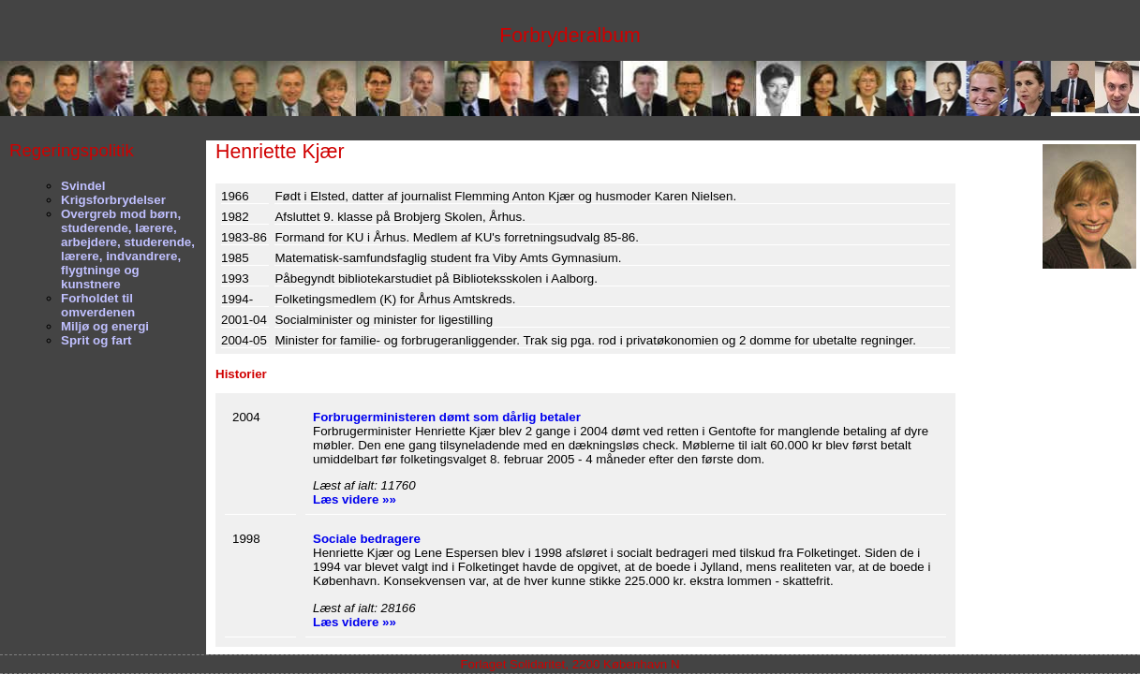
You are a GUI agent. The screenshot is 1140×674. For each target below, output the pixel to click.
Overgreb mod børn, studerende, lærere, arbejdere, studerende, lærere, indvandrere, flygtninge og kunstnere (128, 249)
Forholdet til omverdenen (98, 305)
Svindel (83, 186)
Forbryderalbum (570, 35)
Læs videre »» (354, 499)
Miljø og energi (105, 326)
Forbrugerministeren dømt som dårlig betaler (447, 417)
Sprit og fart (96, 340)
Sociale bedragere (367, 539)
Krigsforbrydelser (113, 200)
